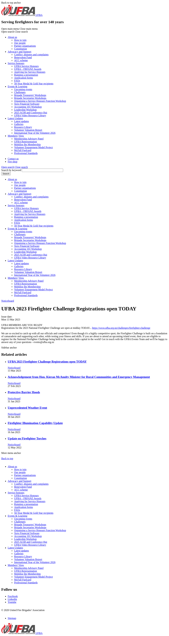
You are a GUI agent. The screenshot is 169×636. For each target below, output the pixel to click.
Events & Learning (17, 86)
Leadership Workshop (25, 109)
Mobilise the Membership (27, 144)
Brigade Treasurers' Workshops (30, 95)
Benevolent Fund (23, 57)
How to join (20, 40)
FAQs (17, 80)
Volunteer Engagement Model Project (33, 147)
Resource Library (23, 127)
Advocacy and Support (19, 51)
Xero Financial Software (26, 104)
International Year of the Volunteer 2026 (34, 133)
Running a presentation (26, 74)
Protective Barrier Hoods (24, 392)
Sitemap (12, 618)
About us (12, 37)
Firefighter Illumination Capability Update (35, 423)
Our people (20, 43)
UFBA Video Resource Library (30, 115)
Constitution (20, 48)
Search (6, 173)
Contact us (13, 158)
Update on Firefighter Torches (27, 438)
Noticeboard (7, 300)
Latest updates (21, 121)
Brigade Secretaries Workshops (30, 98)
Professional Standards (26, 153)
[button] (14, 167)
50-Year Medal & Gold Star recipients (33, 83)
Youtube (12, 602)
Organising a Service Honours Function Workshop (40, 101)
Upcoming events (23, 89)
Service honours (16, 63)
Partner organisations (25, 45)
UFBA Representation (25, 141)
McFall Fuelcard (22, 150)
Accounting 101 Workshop (28, 106)
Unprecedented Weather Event (27, 407)
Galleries (18, 124)
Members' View (16, 135)
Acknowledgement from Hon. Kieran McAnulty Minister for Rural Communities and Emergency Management (79, 377)
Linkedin (12, 599)
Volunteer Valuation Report (28, 130)
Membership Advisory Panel (29, 138)
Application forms (23, 77)
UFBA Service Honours (26, 66)
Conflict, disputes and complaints (31, 54)
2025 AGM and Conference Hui (30, 112)
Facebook (13, 596)
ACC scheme (21, 60)
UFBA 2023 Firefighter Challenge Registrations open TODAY (47, 361)
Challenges (20, 92)
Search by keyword (11, 170)
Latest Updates (15, 118)
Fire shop (12, 161)
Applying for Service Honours (29, 72)
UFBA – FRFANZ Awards (27, 69)
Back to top (7, 458)
